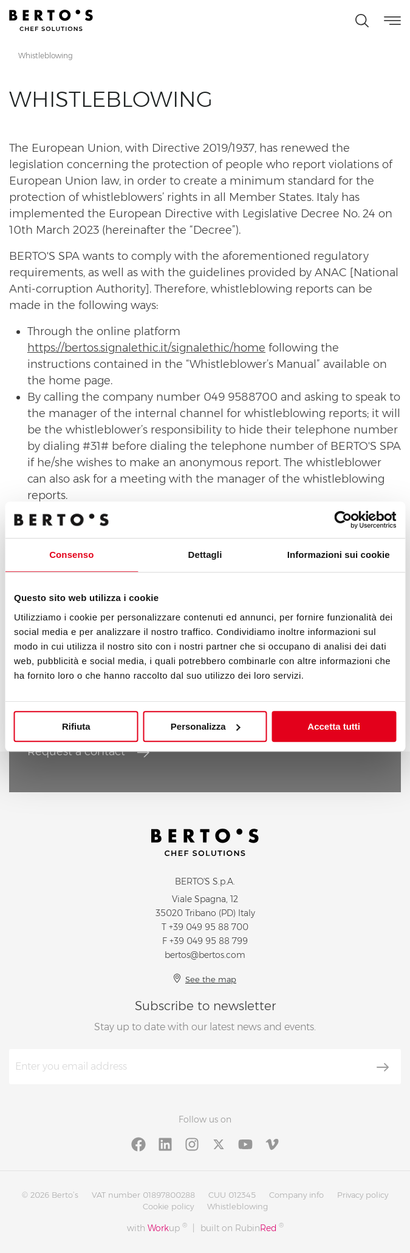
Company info (296, 1195)
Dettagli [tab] (205, 554)
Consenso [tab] (71, 554)
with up (157, 1228)
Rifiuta (76, 726)
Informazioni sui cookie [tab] (338, 554)
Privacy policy (362, 1195)
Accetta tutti (333, 726)
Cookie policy (168, 1206)
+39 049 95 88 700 (208, 927)
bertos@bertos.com (205, 954)
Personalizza (206, 726)
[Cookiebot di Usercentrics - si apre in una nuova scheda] (343, 520)
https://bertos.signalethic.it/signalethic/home (146, 348)
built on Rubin (242, 1228)
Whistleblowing (237, 1206)
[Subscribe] (382, 1067)
